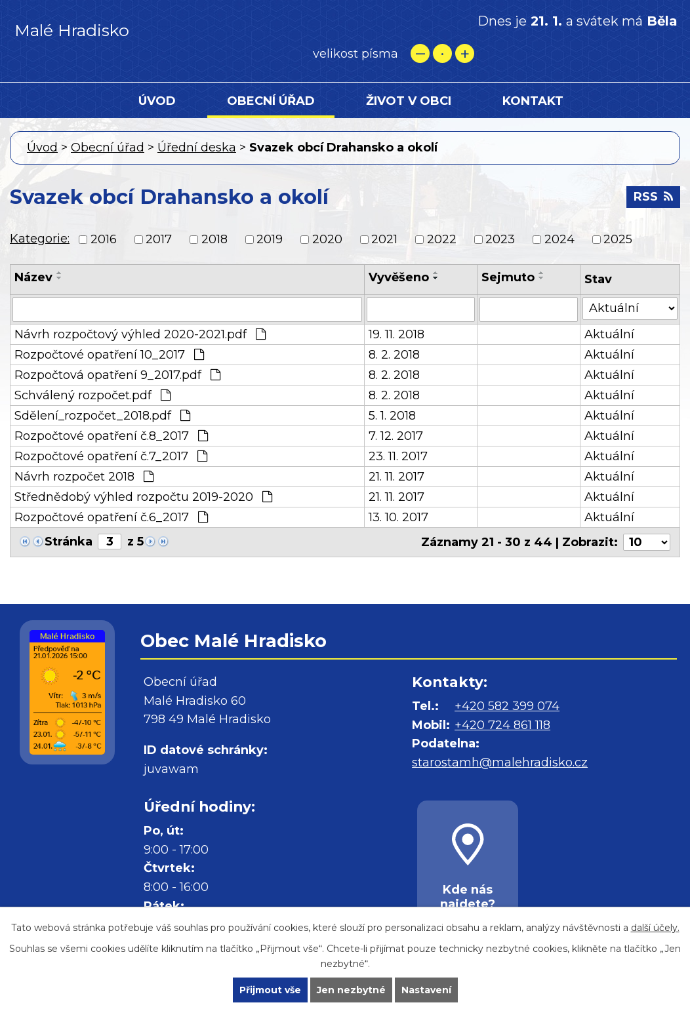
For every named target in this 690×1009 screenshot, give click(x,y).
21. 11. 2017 (396, 476)
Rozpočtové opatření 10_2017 (109, 354)
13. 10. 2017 (398, 517)
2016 (104, 239)
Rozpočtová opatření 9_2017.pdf (117, 375)
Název (33, 277)
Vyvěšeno (399, 277)
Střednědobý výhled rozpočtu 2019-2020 (143, 497)
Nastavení (426, 990)
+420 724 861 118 (502, 725)
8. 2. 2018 (394, 354)
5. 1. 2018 (392, 415)
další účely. (655, 928)
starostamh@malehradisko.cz (500, 762)
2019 (269, 239)
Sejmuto (508, 277)
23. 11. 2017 (398, 456)
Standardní (442, 53)
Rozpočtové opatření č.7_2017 (110, 456)
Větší (464, 53)
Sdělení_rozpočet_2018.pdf (102, 415)
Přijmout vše (270, 990)
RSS (653, 196)
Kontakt (532, 101)
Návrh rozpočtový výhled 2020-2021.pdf (140, 334)
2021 (384, 239)
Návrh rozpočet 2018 (83, 476)
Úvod (157, 101)
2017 (159, 239)
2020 (327, 239)
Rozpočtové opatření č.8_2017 (111, 436)
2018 (214, 239)
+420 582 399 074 (507, 706)
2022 (442, 239)
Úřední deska (196, 147)
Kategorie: (40, 238)
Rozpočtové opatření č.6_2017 (111, 517)
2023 (500, 239)
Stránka (68, 541)
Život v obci (408, 101)
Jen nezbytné (351, 990)
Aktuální (609, 334)
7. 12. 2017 (396, 436)
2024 (559, 239)
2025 (617, 239)
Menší (420, 53)
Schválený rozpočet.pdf (92, 395)
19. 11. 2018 (396, 334)
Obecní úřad (271, 101)
